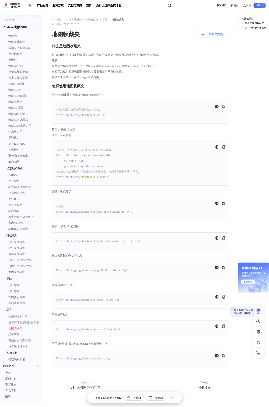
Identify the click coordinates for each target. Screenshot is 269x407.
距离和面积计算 (18, 316)
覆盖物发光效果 (18, 155)
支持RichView (16, 143)
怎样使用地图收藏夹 (255, 27)
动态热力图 (15, 131)
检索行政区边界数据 (21, 216)
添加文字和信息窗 (19, 47)
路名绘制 (14, 149)
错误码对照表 (16, 359)
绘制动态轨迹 (16, 113)
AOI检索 (13, 180)
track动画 (14, 161)
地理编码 (14, 210)
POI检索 (13, 174)
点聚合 (12, 59)
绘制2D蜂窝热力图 (19, 125)
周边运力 (14, 137)
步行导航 (14, 291)
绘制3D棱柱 (15, 89)
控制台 (234, 5)
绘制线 (12, 35)
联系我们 (221, 5)
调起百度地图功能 (19, 340)
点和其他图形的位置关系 (23, 322)
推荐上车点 (15, 204)
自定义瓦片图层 (18, 77)
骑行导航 (14, 285)
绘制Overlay (15, 65)
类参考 (9, 372)
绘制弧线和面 (16, 41)
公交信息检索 (16, 192)
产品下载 (10, 390)
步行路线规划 (16, 242)
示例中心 (10, 378)
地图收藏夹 (15, 328)
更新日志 (10, 384)
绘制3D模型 (15, 107)
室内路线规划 (16, 272)
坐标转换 (14, 334)
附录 (8, 396)
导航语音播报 (16, 303)
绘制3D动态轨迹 (18, 119)
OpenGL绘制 (16, 83)
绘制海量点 (15, 101)
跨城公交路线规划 (19, 260)
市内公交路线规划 (19, 266)
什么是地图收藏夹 (254, 23)
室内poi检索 (15, 222)
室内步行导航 (16, 297)
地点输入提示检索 (19, 186)
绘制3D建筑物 (17, 95)
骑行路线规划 (16, 248)
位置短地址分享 (18, 346)
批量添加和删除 (18, 71)
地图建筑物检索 (18, 228)
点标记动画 (15, 53)
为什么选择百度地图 (108, 5)
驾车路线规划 (16, 254)
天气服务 (14, 198)
